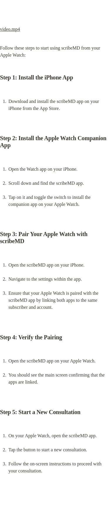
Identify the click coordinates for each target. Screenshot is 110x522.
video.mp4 (10, 29)
